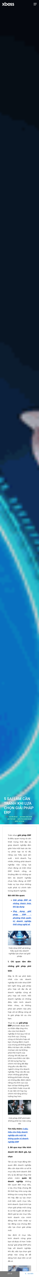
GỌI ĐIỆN (29, 1273)
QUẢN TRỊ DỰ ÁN (19, 821)
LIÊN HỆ (9, 1273)
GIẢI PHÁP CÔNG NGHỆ (26, 816)
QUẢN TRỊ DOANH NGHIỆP (25, 819)
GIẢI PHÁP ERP (11, 819)
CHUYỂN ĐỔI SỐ (13, 816)
